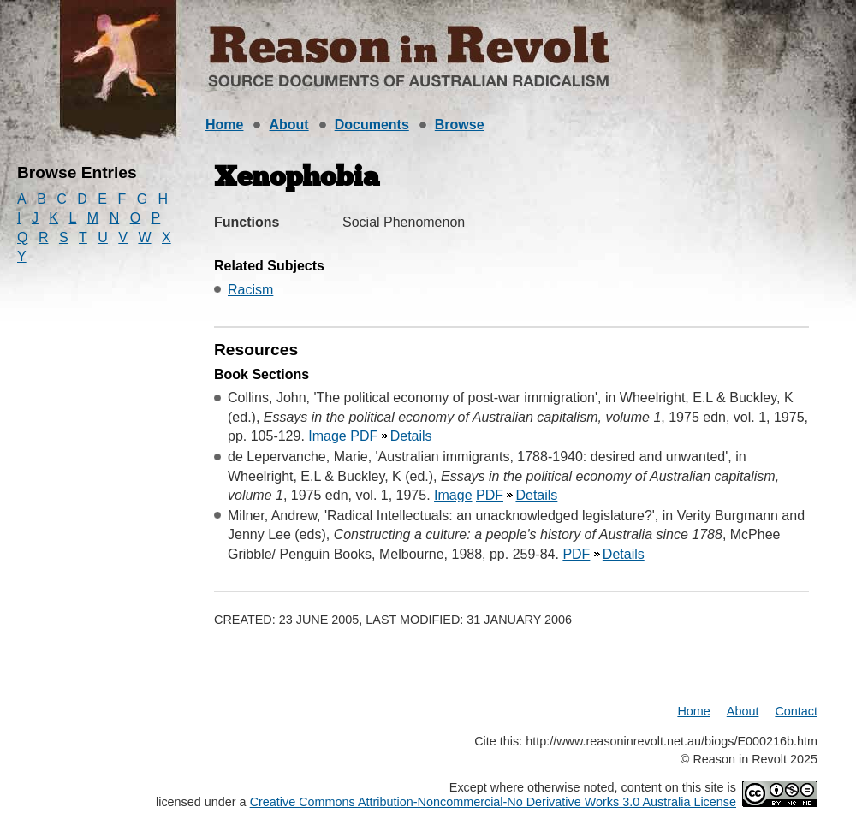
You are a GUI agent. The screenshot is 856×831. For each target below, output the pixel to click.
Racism (250, 289)
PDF (363, 436)
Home (224, 124)
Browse (459, 124)
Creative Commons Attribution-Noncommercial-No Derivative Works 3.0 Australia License (493, 802)
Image (327, 436)
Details (411, 436)
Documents (372, 124)
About (288, 124)
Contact (796, 711)
